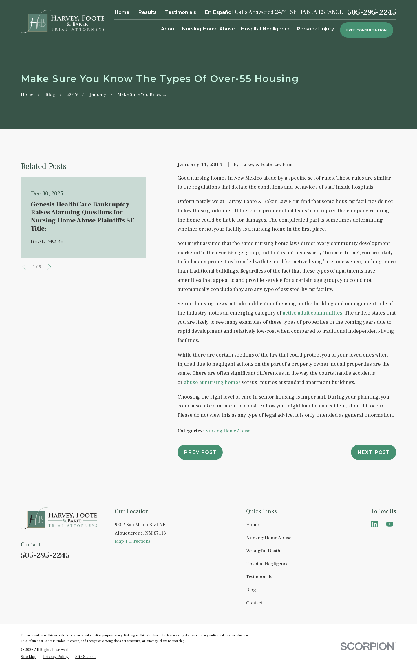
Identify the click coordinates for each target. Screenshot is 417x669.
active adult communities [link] (312, 313)
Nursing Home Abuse (227, 431)
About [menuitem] (168, 29)
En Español (219, 12)
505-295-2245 (372, 12)
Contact (254, 603)
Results (147, 12)
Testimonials (180, 12)
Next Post (373, 452)
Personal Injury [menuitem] (315, 29)
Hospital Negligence (267, 564)
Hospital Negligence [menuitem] (266, 29)
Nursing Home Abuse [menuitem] (208, 29)
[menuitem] (28, 656)
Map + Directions (133, 541)
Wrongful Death (263, 551)
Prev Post (200, 452)
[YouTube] (389, 524)
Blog (251, 590)
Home (121, 12)
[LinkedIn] (374, 524)
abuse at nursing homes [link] (212, 382)
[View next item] (49, 267)
